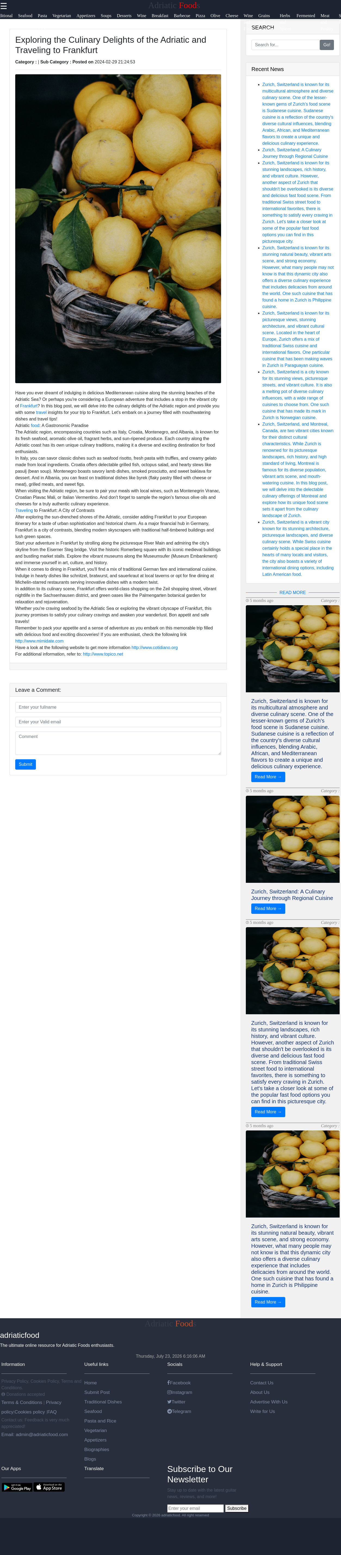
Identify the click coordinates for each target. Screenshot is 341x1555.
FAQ (52, 1412)
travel (41, 412)
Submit (25, 764)
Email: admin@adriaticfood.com (34, 1434)
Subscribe (236, 1508)
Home (90, 1382)
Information (13, 1364)
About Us (259, 1392)
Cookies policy (29, 1412)
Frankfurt (29, 406)
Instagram (179, 1392)
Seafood (93, 1411)
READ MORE (293, 592)
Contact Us (262, 1382)
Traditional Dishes (103, 1402)
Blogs (90, 1459)
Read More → (268, 777)
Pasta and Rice (100, 1421)
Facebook (179, 1382)
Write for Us (262, 1411)
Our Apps (11, 1468)
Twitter (176, 1402)
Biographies (96, 1449)
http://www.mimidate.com (39, 641)
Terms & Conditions (22, 1402)
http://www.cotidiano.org (155, 647)
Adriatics (174, 5)
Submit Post (97, 1392)
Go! (326, 44)
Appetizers (95, 1440)
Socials (174, 1364)
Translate (94, 1468)
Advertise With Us (269, 1402)
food (35, 425)
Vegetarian (95, 1430)
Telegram (179, 1411)
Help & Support (266, 1364)
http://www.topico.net (103, 654)
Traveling (24, 510)
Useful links (96, 1364)
